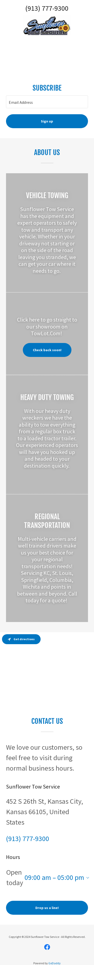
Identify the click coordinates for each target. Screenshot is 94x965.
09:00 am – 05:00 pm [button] (54, 877)
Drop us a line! (47, 908)
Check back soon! (47, 350)
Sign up (47, 121)
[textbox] (47, 101)
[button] (87, 878)
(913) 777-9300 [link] (46, 8)
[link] (47, 25)
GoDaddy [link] (54, 963)
